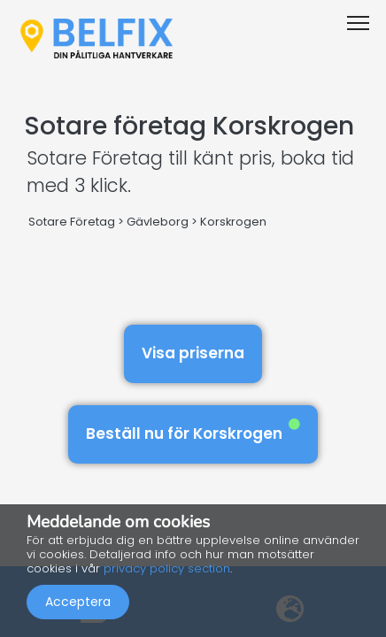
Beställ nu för (193, 431)
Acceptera (78, 601)
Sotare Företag (71, 221)
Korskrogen (233, 221)
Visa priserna (193, 353)
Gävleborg (158, 221)
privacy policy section (167, 568)
